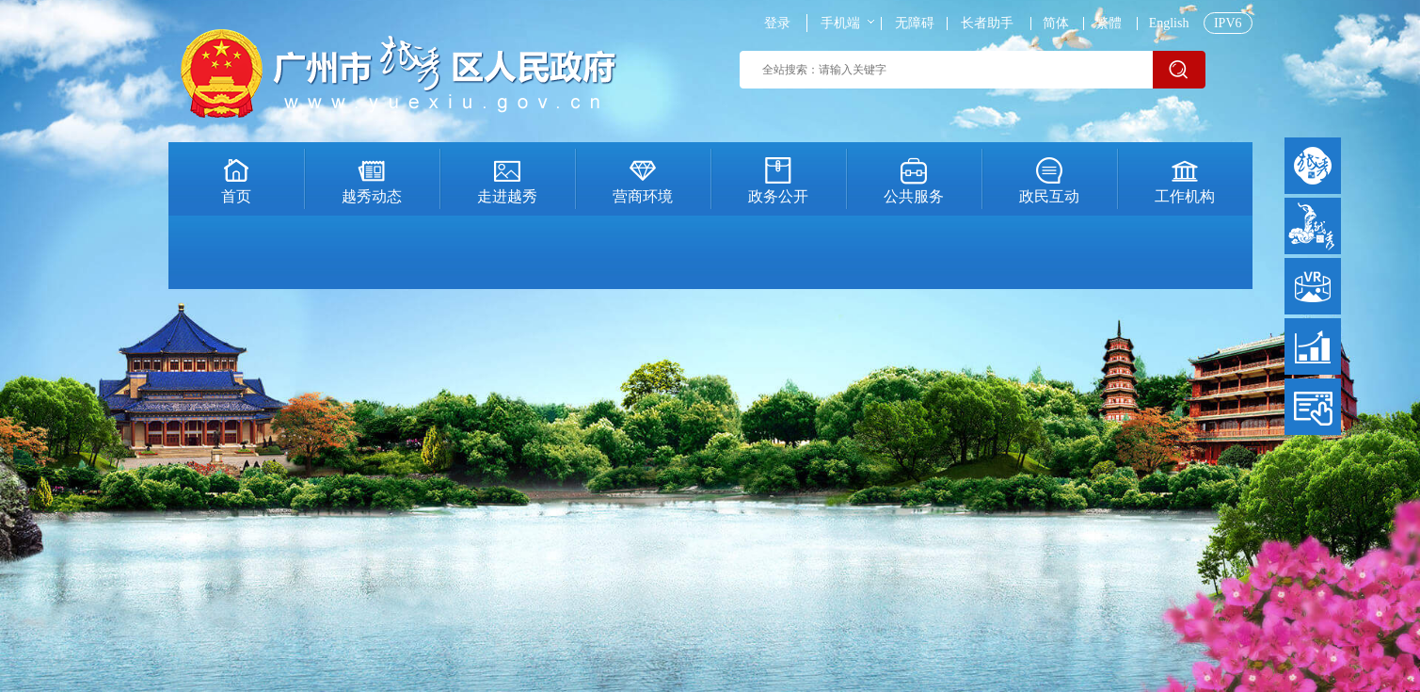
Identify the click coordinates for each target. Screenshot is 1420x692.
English (1169, 23)
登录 (777, 23)
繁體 (1108, 23)
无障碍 (914, 23)
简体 (1056, 23)
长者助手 (987, 23)
